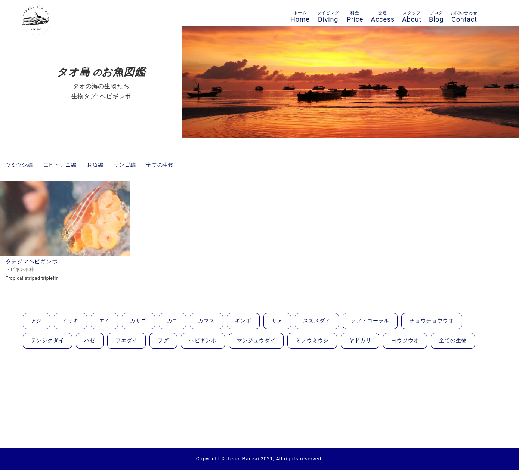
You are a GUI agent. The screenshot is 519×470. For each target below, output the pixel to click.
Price (355, 16)
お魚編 (95, 165)
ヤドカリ (360, 340)
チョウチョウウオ (432, 321)
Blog (436, 16)
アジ (36, 321)
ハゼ (89, 340)
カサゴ (138, 321)
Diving (328, 16)
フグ (163, 340)
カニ (172, 321)
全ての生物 (160, 165)
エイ (104, 321)
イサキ (70, 321)
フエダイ (126, 340)
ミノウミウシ (312, 340)
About (411, 16)
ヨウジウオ (405, 340)
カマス (206, 321)
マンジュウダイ (256, 340)
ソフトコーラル (370, 321)
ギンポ (243, 321)
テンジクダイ (47, 340)
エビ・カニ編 (60, 165)
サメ (277, 321)
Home (300, 16)
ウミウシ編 (19, 165)
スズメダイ (317, 321)
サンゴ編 (125, 165)
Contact (464, 16)
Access (383, 16)
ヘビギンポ (203, 340)
